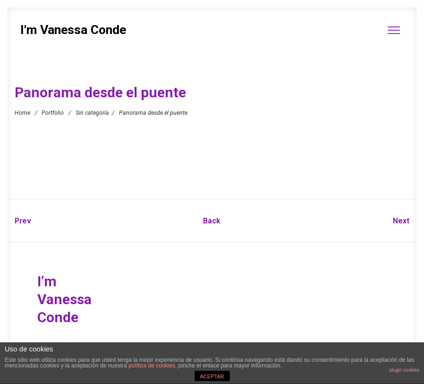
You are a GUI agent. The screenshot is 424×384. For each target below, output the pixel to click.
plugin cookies (404, 370)
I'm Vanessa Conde (73, 30)
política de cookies (151, 365)
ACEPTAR (212, 376)
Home (22, 112)
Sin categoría (92, 112)
